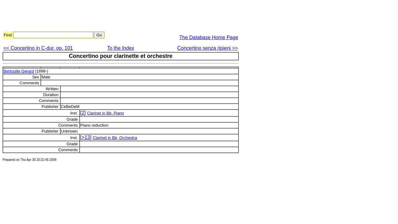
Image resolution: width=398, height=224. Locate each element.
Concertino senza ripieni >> (207, 48)
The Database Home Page (208, 37)
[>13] (85, 137)
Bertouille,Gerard (18, 71)
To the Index (120, 48)
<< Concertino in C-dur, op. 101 (38, 48)
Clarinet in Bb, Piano (105, 113)
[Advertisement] (115, 16)
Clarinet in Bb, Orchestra (115, 137)
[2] (83, 112)
